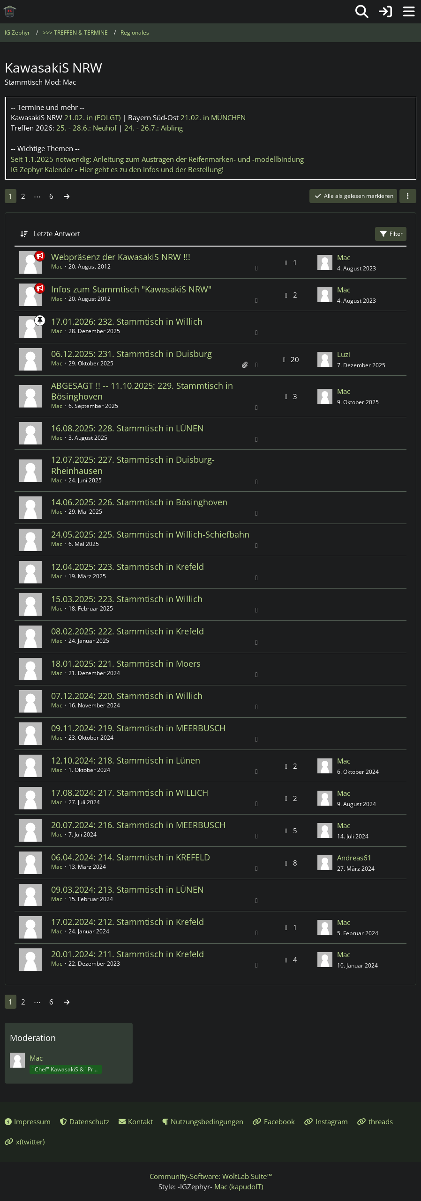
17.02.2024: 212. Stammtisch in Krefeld (127, 921)
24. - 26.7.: (153, 127)
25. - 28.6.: (86, 127)
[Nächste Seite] (66, 196)
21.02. (92, 117)
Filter (391, 234)
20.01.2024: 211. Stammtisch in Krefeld (127, 954)
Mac (56, 266)
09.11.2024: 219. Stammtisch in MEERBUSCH (138, 728)
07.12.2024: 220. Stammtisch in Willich (127, 695)
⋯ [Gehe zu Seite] (37, 196)
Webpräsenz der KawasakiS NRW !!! (120, 256)
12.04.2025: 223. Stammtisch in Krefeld (127, 566)
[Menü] (408, 11)
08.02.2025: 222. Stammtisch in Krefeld (127, 631)
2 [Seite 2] (23, 196)
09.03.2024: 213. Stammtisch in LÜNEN (127, 889)
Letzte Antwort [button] (56, 233)
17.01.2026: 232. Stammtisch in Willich (127, 321)
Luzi (343, 354)
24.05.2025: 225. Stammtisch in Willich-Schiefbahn (150, 534)
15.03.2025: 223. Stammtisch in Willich (127, 598)
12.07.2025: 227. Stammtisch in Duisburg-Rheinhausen (133, 465)
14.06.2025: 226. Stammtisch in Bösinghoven (139, 502)
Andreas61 (354, 857)
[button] (407, 196)
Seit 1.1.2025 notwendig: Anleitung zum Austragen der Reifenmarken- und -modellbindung (157, 159)
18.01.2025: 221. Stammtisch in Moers (126, 663)
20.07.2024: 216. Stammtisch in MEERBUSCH (138, 824)
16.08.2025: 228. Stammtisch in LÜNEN (127, 428)
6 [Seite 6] (51, 196)
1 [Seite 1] (10, 196)
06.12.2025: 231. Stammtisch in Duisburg (131, 353)
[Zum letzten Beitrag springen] (324, 262)
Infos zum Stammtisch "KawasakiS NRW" (131, 289)
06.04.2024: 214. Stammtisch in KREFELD (130, 857)
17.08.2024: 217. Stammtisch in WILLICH (129, 792)
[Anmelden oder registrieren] (385, 11)
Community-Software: (211, 1176)
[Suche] (362, 11)
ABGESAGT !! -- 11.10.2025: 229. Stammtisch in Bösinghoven (142, 391)
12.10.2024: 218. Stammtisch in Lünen (125, 760)
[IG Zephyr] (10, 11)
